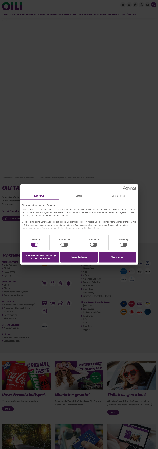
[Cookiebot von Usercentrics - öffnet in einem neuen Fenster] (124, 188)
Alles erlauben (117, 257)
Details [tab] (79, 196)
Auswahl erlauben (79, 257)
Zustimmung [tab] (40, 196)
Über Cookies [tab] (118, 196)
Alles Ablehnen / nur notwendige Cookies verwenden (40, 257)
